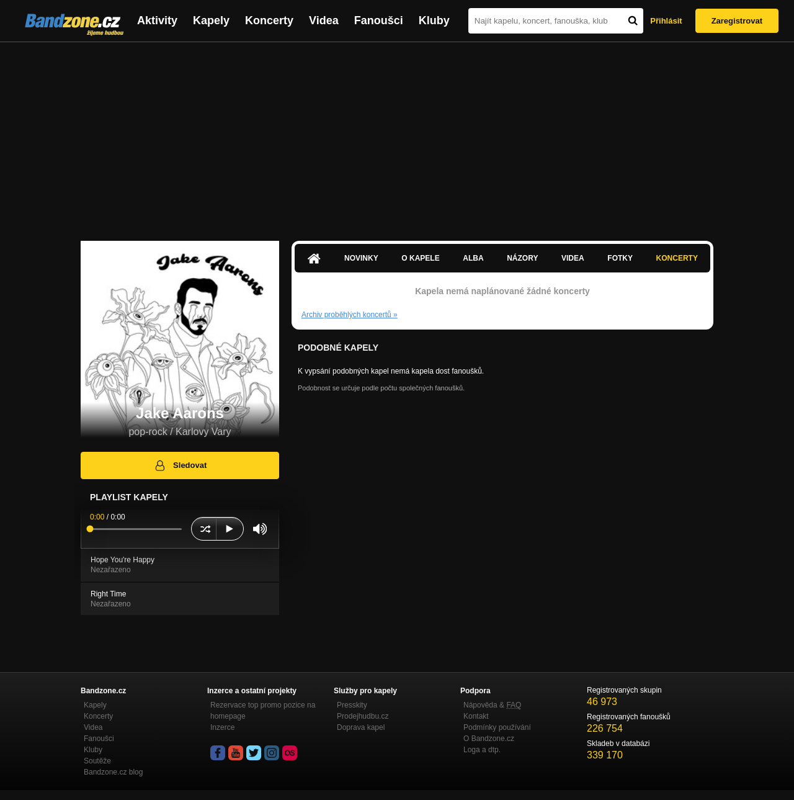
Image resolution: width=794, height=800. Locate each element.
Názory (522, 258)
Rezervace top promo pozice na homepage (262, 711)
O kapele (420, 258)
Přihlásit (666, 20)
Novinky (361, 258)
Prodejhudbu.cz (362, 716)
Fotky (620, 258)
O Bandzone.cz (488, 738)
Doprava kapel (361, 727)
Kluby (434, 20)
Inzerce (222, 727)
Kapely (211, 20)
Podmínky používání (497, 727)
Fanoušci (378, 20)
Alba (473, 258)
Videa (324, 20)
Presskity (352, 705)
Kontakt (476, 716)
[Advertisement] (397, 135)
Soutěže (97, 761)
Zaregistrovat (736, 20)
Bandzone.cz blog (113, 772)
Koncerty (269, 20)
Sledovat (180, 465)
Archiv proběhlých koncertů (349, 314)
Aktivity (157, 20)
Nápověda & (492, 705)
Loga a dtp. (482, 749)
